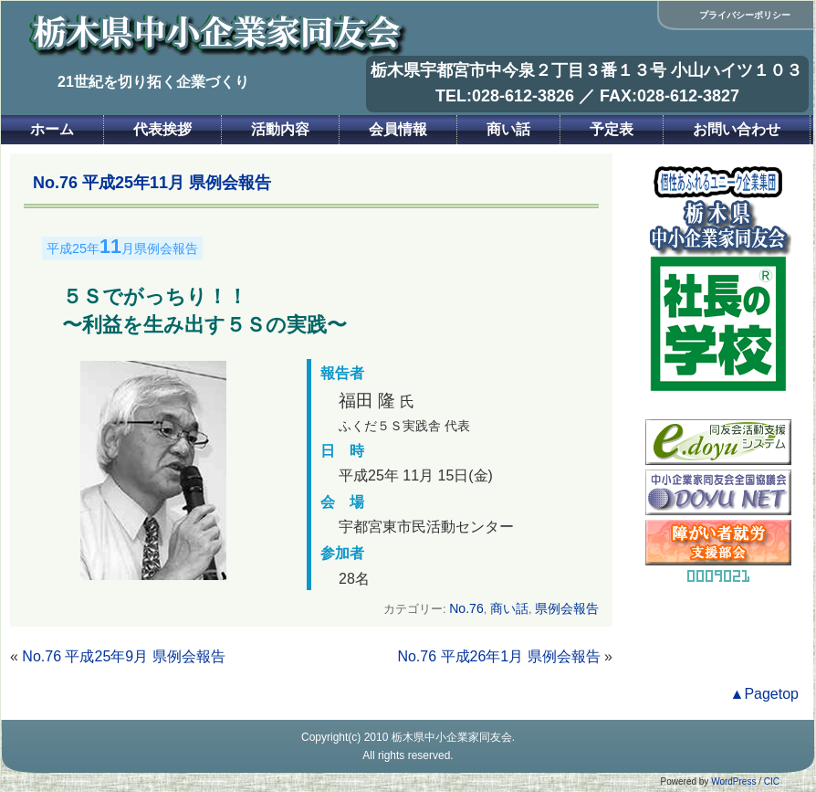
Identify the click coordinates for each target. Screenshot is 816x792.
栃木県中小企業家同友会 (452, 737)
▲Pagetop (764, 694)
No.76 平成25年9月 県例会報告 (123, 656)
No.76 (466, 608)
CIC (771, 781)
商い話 (508, 129)
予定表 (611, 129)
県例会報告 (567, 608)
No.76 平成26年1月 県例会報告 (498, 656)
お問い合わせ (736, 129)
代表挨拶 (162, 129)
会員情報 (398, 129)
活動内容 (280, 129)
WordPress (733, 781)
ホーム (52, 129)
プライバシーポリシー (744, 15)
